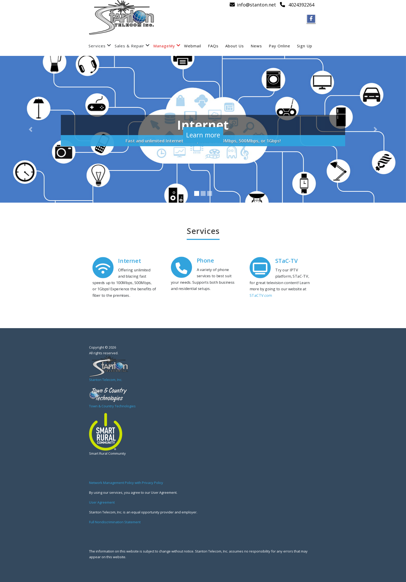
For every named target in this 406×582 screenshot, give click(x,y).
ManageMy (167, 45)
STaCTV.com (257, 298)
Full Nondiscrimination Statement (115, 522)
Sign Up (304, 45)
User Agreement (102, 502)
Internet (130, 258)
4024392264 (301, 5)
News (256, 45)
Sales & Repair (132, 45)
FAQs (213, 45)
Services (100, 45)
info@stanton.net (256, 5)
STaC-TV (287, 258)
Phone (206, 258)
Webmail (192, 45)
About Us (234, 45)
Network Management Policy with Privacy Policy (126, 482)
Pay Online (279, 45)
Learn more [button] (203, 131)
